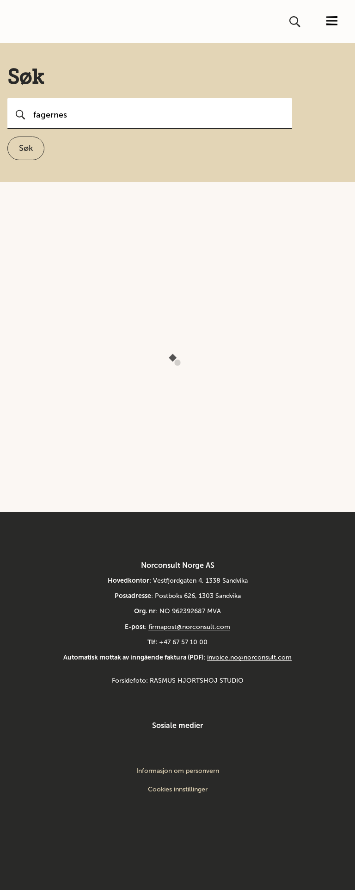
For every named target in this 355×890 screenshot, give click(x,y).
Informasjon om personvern (177, 771)
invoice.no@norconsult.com (249, 657)
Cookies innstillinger (178, 789)
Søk (26, 148)
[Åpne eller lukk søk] (296, 22)
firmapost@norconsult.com (189, 627)
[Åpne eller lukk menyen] (332, 21)
